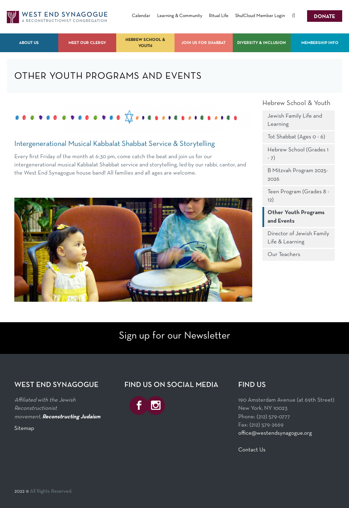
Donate (324, 16)
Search (293, 17)
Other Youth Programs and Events (296, 216)
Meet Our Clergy (87, 43)
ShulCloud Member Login (260, 16)
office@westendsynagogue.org (275, 433)
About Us (29, 43)
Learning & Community (179, 16)
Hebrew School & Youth (145, 43)
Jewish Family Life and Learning (295, 120)
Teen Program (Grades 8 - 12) (298, 196)
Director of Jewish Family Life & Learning (298, 237)
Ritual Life (218, 16)
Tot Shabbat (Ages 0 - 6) (296, 136)
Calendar (141, 16)
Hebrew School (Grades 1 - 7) (298, 154)
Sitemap (24, 428)
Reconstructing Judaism (71, 416)
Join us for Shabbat (203, 43)
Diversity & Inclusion (261, 43)
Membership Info (319, 43)
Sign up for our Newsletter (174, 336)
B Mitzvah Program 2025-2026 (298, 174)
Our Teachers (284, 254)
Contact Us (251, 449)
